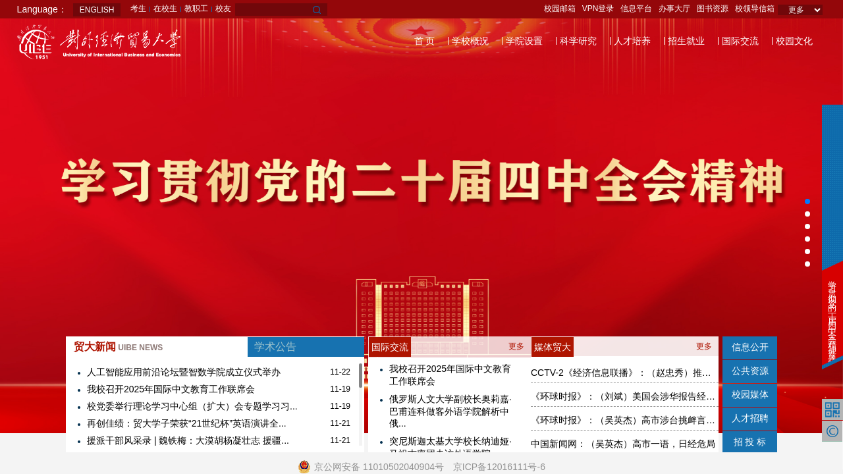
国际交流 (740, 41)
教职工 (196, 8)
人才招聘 (750, 418)
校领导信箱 (755, 8)
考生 (138, 8)
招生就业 (686, 41)
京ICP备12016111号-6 (499, 466)
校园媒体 (750, 394)
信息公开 (750, 347)
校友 (223, 8)
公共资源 (750, 370)
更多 (516, 346)
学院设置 (524, 41)
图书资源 (712, 8)
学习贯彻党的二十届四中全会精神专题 (832, 313)
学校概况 (470, 41)
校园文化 (794, 41)
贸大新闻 (118, 346)
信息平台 (636, 8)
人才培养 (632, 41)
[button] (807, 201)
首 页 (424, 41)
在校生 (165, 8)
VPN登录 (598, 8)
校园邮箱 (560, 8)
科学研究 (578, 41)
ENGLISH (97, 9)
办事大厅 (674, 8)
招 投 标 (750, 441)
